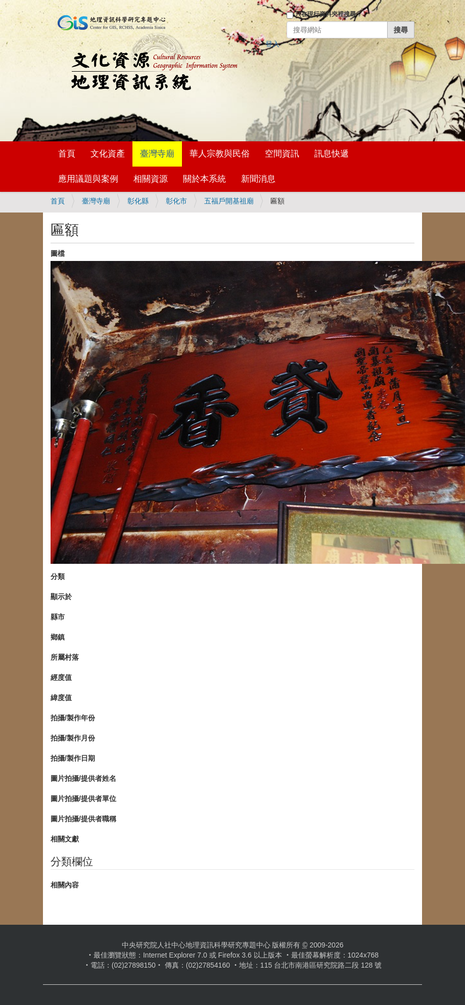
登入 (272, 44)
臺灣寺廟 (157, 153)
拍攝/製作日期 (73, 758)
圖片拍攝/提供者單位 (83, 799)
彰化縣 (138, 201)
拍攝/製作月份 (73, 738)
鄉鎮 (58, 637)
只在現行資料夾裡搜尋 (325, 14)
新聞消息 (258, 179)
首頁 (66, 153)
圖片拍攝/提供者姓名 (83, 778)
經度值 (61, 677)
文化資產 (107, 153)
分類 (58, 576)
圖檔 (58, 253)
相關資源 (150, 179)
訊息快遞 (331, 153)
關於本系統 (204, 179)
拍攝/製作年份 (73, 718)
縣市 (58, 617)
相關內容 (65, 885)
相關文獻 (65, 839)
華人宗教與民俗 (220, 153)
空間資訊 (282, 153)
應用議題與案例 (88, 179)
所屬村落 (65, 657)
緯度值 (61, 698)
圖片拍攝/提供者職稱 (83, 819)
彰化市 (176, 201)
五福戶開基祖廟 (229, 201)
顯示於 (61, 597)
